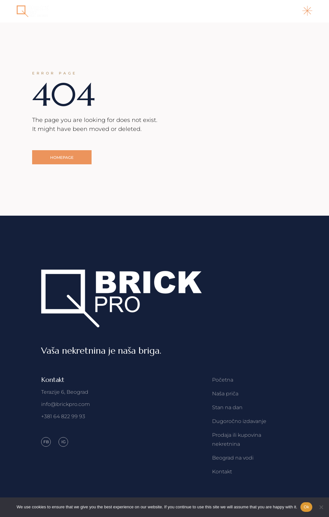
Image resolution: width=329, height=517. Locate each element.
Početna (222, 380)
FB (46, 441)
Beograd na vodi (232, 458)
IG (63, 441)
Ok (306, 506)
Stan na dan (227, 407)
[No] (321, 507)
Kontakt (222, 472)
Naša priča (225, 394)
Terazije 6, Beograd (64, 392)
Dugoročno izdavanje (239, 421)
